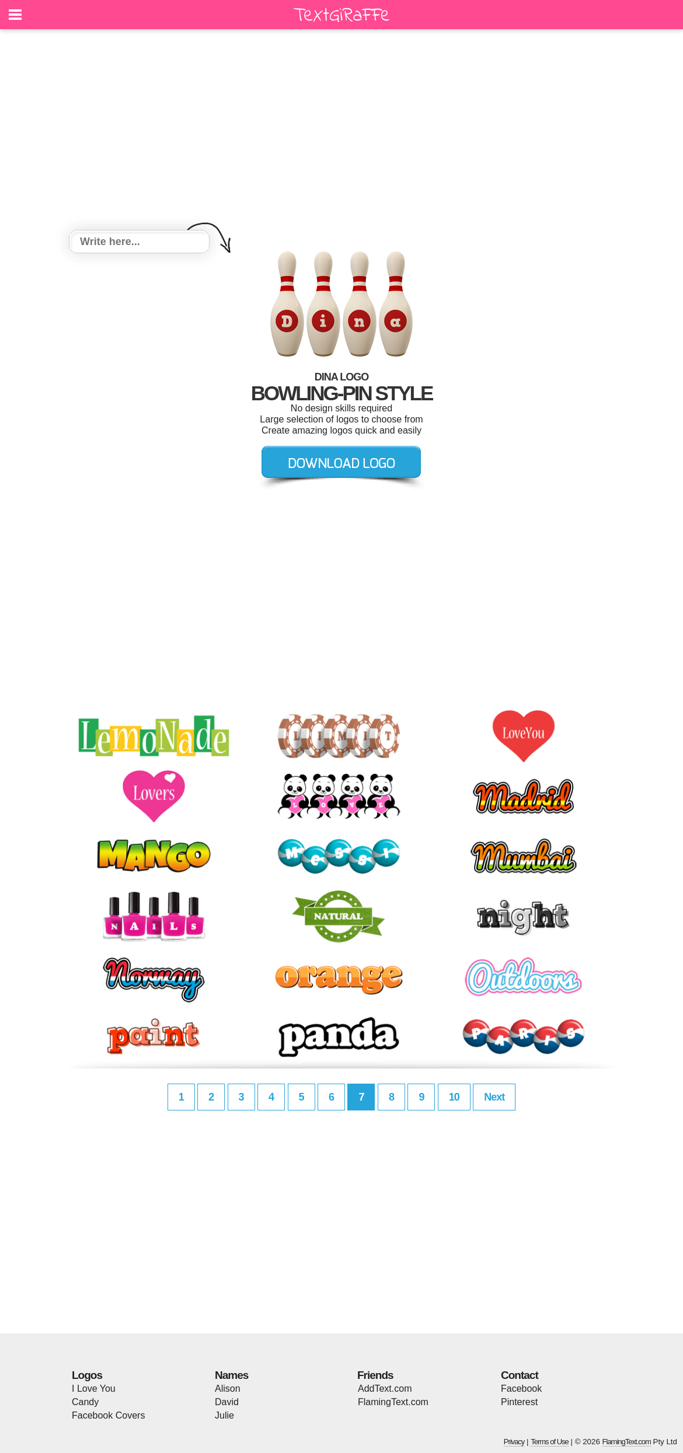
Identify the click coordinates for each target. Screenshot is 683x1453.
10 (454, 1097)
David (227, 1402)
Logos (87, 1375)
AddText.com (385, 1388)
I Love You (94, 1388)
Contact (519, 1375)
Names (231, 1375)
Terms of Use (550, 1441)
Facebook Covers (108, 1415)
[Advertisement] (341, 131)
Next (494, 1097)
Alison (228, 1388)
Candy (85, 1402)
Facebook (521, 1388)
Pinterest (519, 1402)
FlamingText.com (393, 1402)
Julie (224, 1415)
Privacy (514, 1441)
